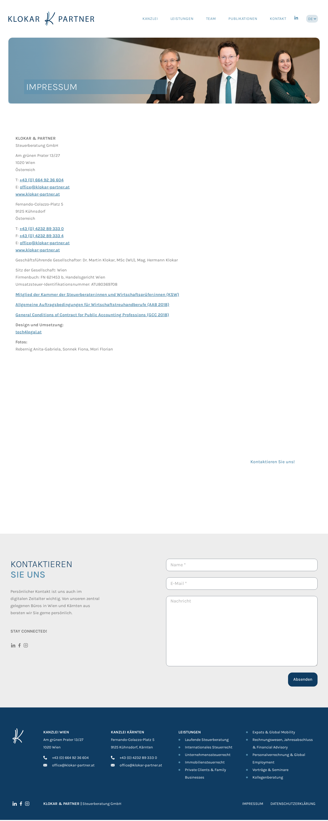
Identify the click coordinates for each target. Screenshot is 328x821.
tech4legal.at (28, 332)
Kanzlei (150, 18)
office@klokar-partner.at (45, 187)
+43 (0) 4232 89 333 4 (42, 235)
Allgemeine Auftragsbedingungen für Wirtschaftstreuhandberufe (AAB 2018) (92, 304)
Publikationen (242, 18)
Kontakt (278, 18)
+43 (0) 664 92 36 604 (42, 180)
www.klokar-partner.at (37, 194)
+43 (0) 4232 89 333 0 (42, 228)
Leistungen (181, 18)
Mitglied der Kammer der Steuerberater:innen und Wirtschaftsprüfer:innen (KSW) (97, 294)
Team (211, 18)
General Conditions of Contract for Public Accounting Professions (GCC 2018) (92, 314)
